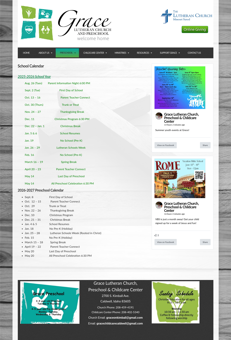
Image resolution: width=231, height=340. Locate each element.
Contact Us (194, 52)
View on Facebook (165, 145)
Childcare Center (94, 52)
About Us (44, 52)
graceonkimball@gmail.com (124, 317)
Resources (143, 52)
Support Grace (168, 52)
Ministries (120, 52)
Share (205, 145)
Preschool (66, 52)
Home (26, 52)
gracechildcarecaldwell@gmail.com (120, 323)
